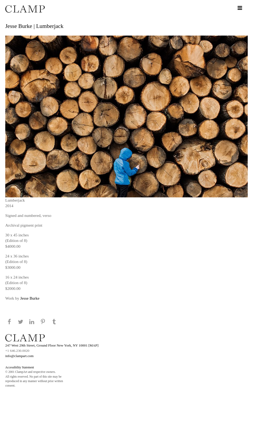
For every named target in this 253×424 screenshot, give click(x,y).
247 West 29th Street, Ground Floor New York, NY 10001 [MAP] (51, 345)
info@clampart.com (19, 356)
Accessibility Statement (19, 367)
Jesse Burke (29, 298)
